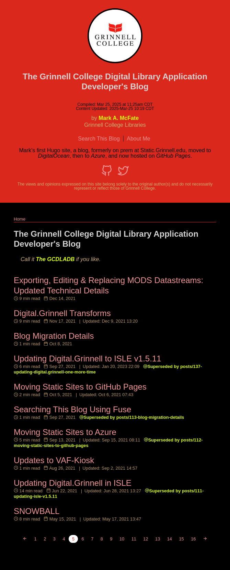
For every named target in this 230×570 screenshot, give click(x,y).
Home (19, 219)
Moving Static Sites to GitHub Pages (80, 386)
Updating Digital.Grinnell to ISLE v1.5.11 (87, 358)
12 (145, 538)
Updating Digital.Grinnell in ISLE (72, 483)
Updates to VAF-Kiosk (54, 460)
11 (133, 538)
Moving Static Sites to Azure (65, 432)
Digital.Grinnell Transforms (62, 313)
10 (121, 538)
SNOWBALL (36, 511)
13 (157, 538)
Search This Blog (99, 139)
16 (193, 538)
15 (181, 538)
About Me (138, 139)
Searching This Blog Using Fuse (72, 409)
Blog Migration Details (54, 335)
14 (169, 538)
